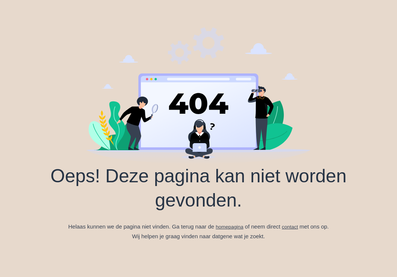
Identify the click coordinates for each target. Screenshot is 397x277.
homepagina (228, 226)
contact (292, 226)
